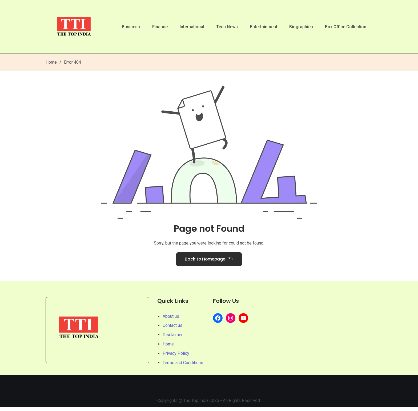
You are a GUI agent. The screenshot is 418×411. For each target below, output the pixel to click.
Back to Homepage (209, 261)
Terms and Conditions (183, 366)
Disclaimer (173, 338)
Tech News (223, 26)
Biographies (299, 26)
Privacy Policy (176, 357)
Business (123, 26)
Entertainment (260, 26)
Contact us (172, 329)
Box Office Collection (345, 26)
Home (51, 62)
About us (171, 320)
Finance (153, 26)
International (186, 26)
